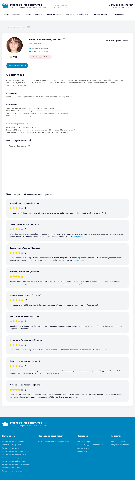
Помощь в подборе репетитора (90, 445)
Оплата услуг (82, 451)
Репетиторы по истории (11, 448)
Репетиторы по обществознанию (15, 451)
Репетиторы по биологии (12, 471)
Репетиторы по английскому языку (16, 464)
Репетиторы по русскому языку (14, 455)
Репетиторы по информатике (14, 461)
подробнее (78, 237)
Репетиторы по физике (11, 445)
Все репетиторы (84, 441)
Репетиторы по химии (11, 468)
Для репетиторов (84, 448)
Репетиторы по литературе (13, 458)
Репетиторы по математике (13, 441)
